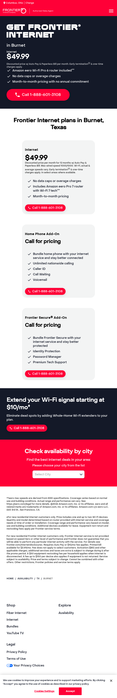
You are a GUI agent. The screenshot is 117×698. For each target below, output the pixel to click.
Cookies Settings (44, 691)
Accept (70, 691)
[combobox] (54, 474)
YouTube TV (15, 633)
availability (25, 578)
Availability (66, 613)
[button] (81, 474)
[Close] (111, 681)
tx (38, 578)
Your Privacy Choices (25, 665)
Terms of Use (16, 659)
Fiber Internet (16, 613)
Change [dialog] (30, 2)
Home (10, 578)
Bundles (12, 626)
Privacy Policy (17, 652)
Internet (12, 620)
